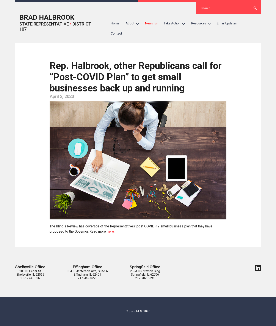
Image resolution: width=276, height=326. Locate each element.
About (134, 24)
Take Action (176, 24)
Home (115, 23)
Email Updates (227, 23)
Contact (116, 33)
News (153, 24)
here (110, 231)
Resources (202, 24)
